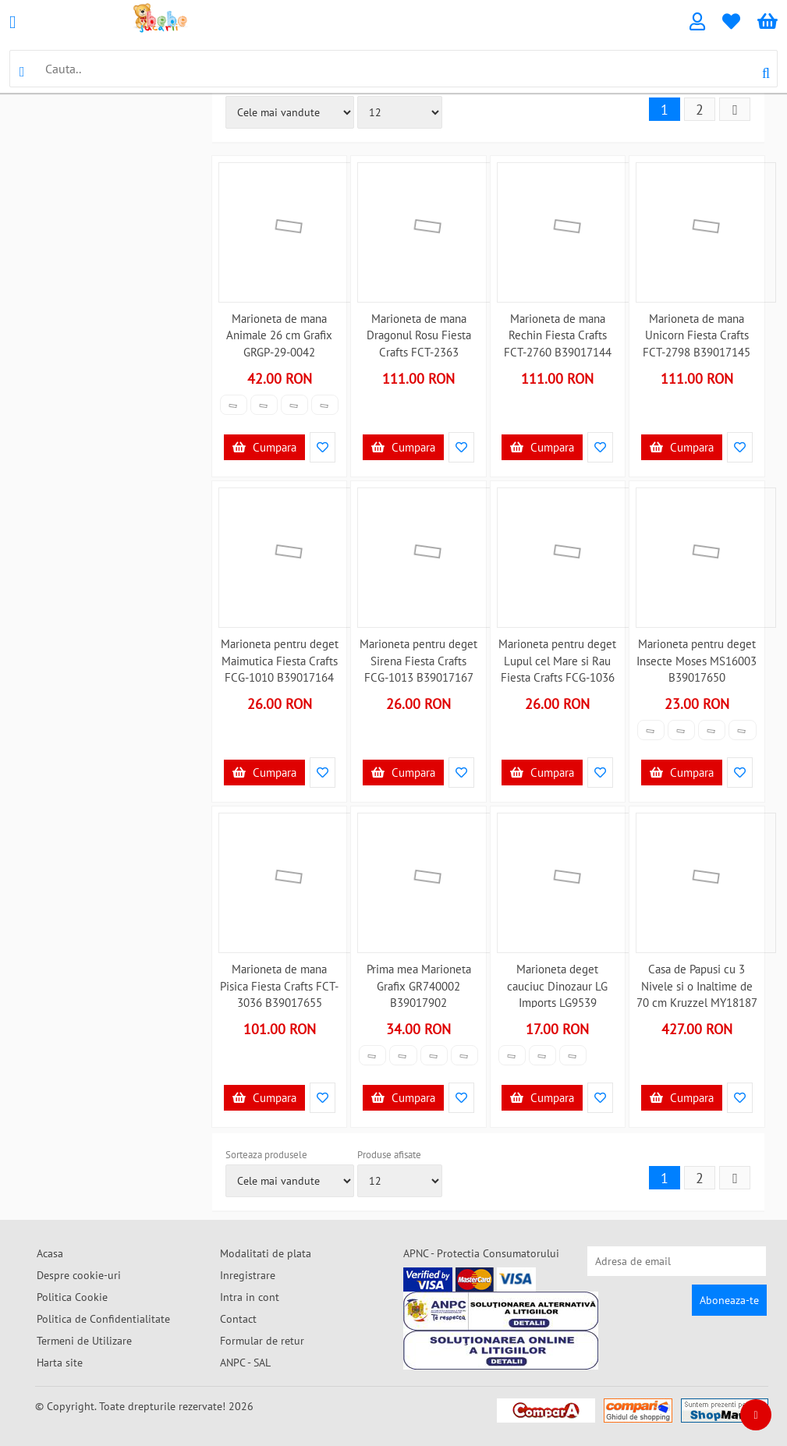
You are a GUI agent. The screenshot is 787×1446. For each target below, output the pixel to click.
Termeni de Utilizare (84, 1341)
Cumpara (264, 447)
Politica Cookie (72, 1297)
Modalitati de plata (265, 1253)
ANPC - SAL (245, 1363)
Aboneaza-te (729, 1300)
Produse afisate (389, 1154)
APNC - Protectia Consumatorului (481, 1253)
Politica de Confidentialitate (103, 1319)
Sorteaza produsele (266, 1154)
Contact (238, 1319)
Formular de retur (262, 1341)
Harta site (60, 1363)
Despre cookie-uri (79, 1275)
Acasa (50, 1253)
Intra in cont (249, 1297)
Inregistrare (247, 1275)
